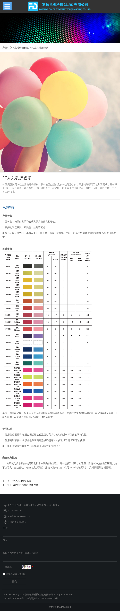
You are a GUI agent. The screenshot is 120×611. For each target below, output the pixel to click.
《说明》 (21, 574)
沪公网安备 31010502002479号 (42, 598)
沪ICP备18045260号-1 (60, 607)
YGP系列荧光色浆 (22, 481)
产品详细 (8, 208)
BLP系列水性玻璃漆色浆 (25, 484)
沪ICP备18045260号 (14, 598)
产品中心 (7, 47)
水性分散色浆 (21, 47)
